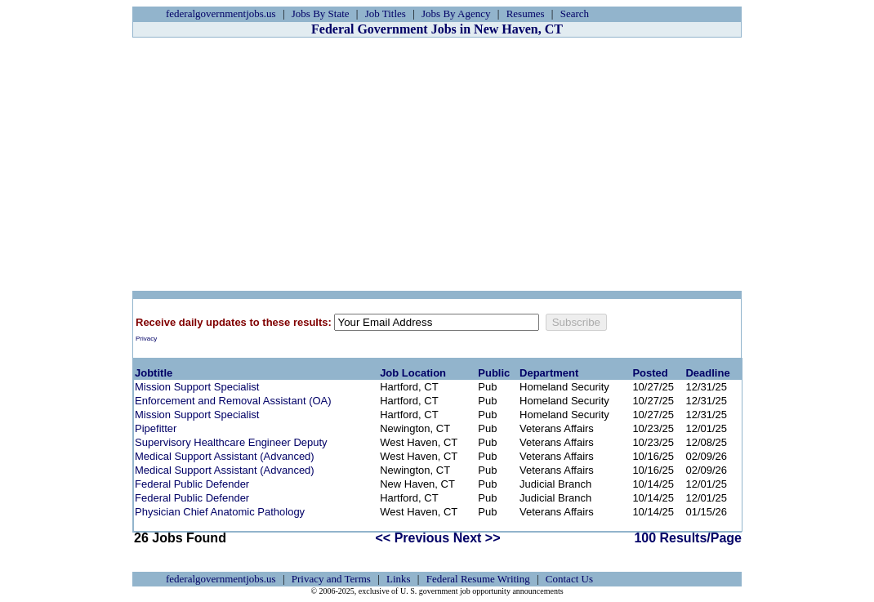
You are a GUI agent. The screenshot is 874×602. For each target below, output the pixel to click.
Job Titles (385, 13)
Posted (649, 373)
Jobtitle (153, 373)
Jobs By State (321, 13)
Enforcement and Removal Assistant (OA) (233, 401)
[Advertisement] (437, 164)
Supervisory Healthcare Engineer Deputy (231, 442)
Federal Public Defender (192, 484)
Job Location (413, 373)
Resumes (525, 13)
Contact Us (569, 579)
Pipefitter (155, 428)
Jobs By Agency (456, 13)
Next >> (477, 538)
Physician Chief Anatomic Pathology (220, 512)
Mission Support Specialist (197, 387)
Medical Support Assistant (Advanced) (224, 456)
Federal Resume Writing (478, 579)
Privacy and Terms (331, 579)
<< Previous (413, 538)
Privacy (146, 338)
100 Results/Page (688, 538)
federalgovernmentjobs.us (221, 13)
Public (494, 373)
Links (398, 579)
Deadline (707, 373)
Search (574, 13)
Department (548, 373)
